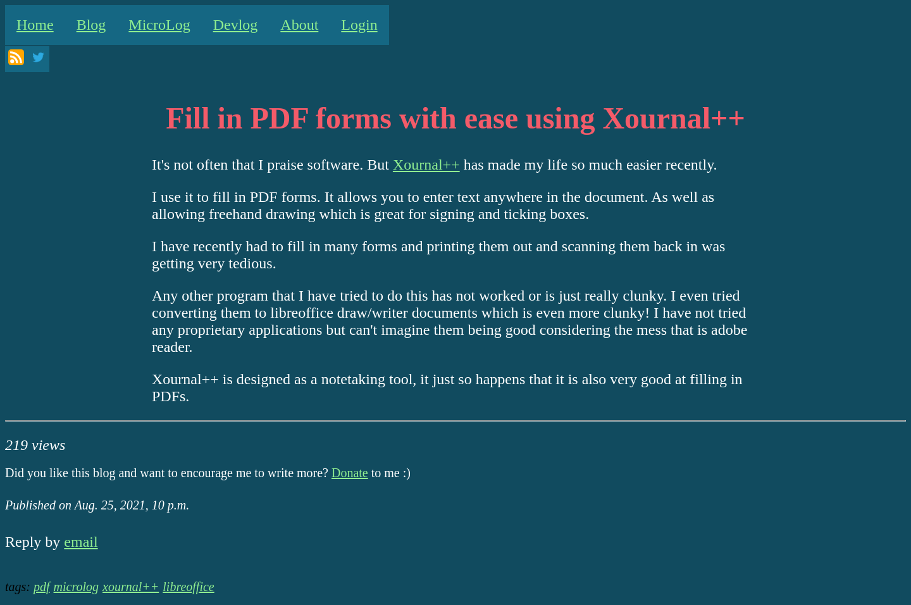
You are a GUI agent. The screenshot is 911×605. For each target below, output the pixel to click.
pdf (42, 587)
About (299, 24)
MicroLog (159, 24)
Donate (350, 473)
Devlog (235, 24)
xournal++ (130, 587)
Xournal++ (426, 164)
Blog (91, 24)
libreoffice (188, 587)
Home (35, 24)
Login (359, 24)
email (80, 541)
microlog (76, 587)
